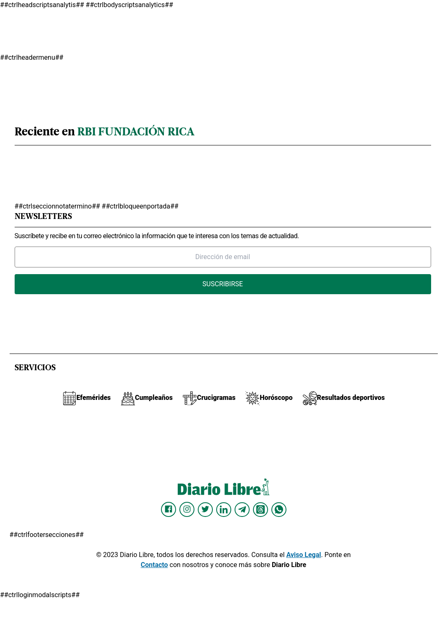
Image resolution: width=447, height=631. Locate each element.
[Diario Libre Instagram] (186, 509)
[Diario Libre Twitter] (205, 509)
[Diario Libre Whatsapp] (278, 509)
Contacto (154, 565)
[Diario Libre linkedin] (223, 509)
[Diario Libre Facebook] (168, 509)
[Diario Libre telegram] (242, 509)
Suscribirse (222, 284)
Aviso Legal (303, 555)
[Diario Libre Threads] (260, 509)
